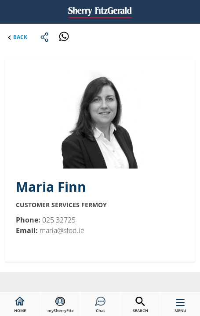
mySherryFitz (60, 305)
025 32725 (59, 220)
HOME (20, 305)
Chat (100, 305)
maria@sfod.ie (62, 230)
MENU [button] (180, 307)
